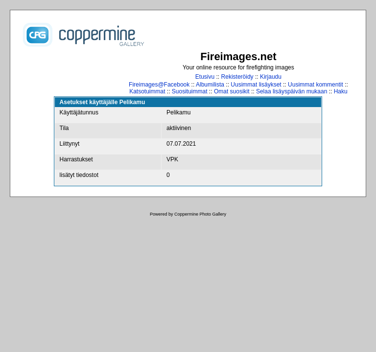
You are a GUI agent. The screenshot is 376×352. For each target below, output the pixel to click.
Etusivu (204, 76)
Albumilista (210, 84)
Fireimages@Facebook (159, 84)
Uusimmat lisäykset (256, 84)
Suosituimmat (190, 91)
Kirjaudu (271, 76)
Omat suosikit (232, 91)
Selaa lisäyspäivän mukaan (291, 91)
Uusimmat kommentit (315, 84)
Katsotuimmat (147, 91)
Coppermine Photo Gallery (200, 214)
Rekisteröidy (237, 76)
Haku (341, 91)
